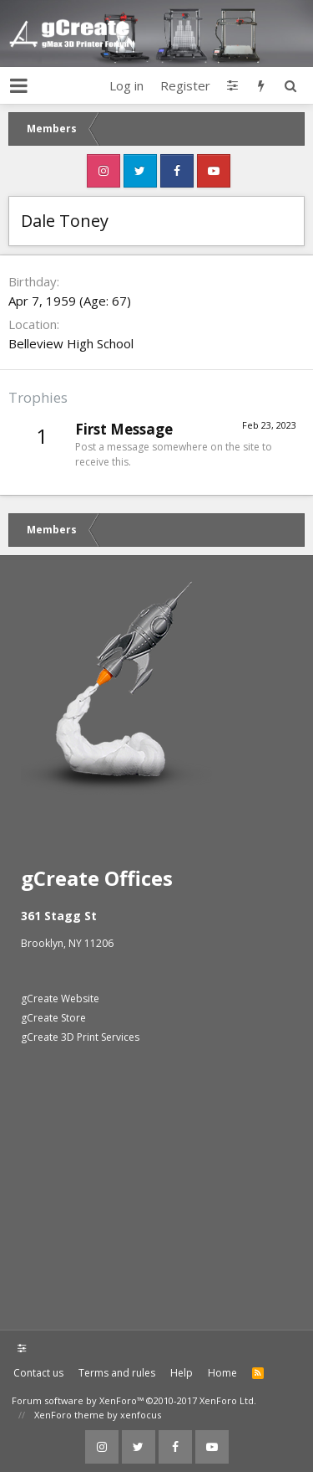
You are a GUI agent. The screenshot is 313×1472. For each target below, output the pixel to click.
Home (222, 1373)
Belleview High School (71, 343)
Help (181, 1373)
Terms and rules (116, 1373)
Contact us (38, 1373)
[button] (18, 85)
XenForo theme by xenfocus (97, 1414)
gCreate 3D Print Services (80, 1037)
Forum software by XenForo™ (134, 1400)
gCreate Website (60, 998)
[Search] (290, 85)
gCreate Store (53, 1018)
